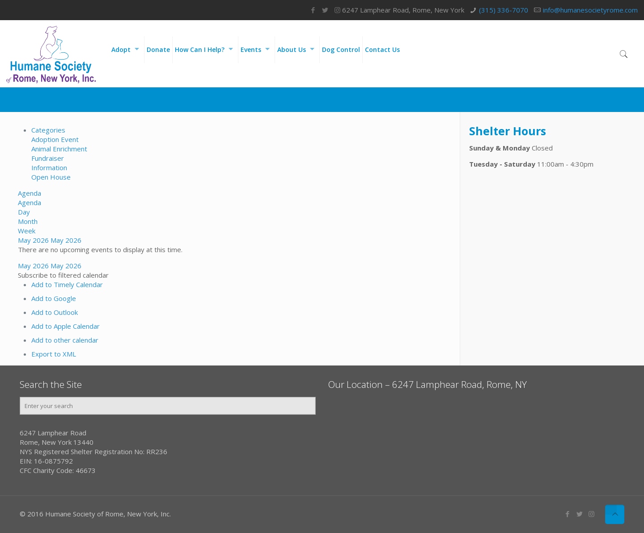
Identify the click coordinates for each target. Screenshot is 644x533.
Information (49, 167)
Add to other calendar (64, 339)
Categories (48, 129)
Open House (51, 176)
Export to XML (53, 353)
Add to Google (53, 298)
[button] (63, 275)
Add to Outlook (54, 312)
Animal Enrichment (59, 148)
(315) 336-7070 (503, 9)
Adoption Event (55, 139)
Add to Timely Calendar (67, 284)
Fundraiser (47, 158)
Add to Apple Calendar (65, 326)
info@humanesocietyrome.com (590, 9)
